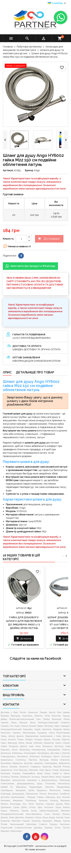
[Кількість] (21, 239)
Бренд (29, 170)
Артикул (8, 170)
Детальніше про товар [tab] (35, 372)
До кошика (48, 239)
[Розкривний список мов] (57, 3)
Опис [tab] (7, 372)
